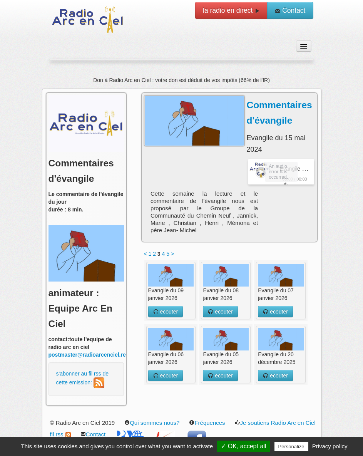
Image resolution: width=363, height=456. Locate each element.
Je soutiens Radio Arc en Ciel (275, 422)
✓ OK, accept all (243, 446)
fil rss (60, 434)
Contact (290, 10)
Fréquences (207, 422)
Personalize (291, 446)
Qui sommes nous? (151, 422)
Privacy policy (330, 446)
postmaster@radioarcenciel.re (87, 355)
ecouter (165, 311)
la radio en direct (231, 10)
